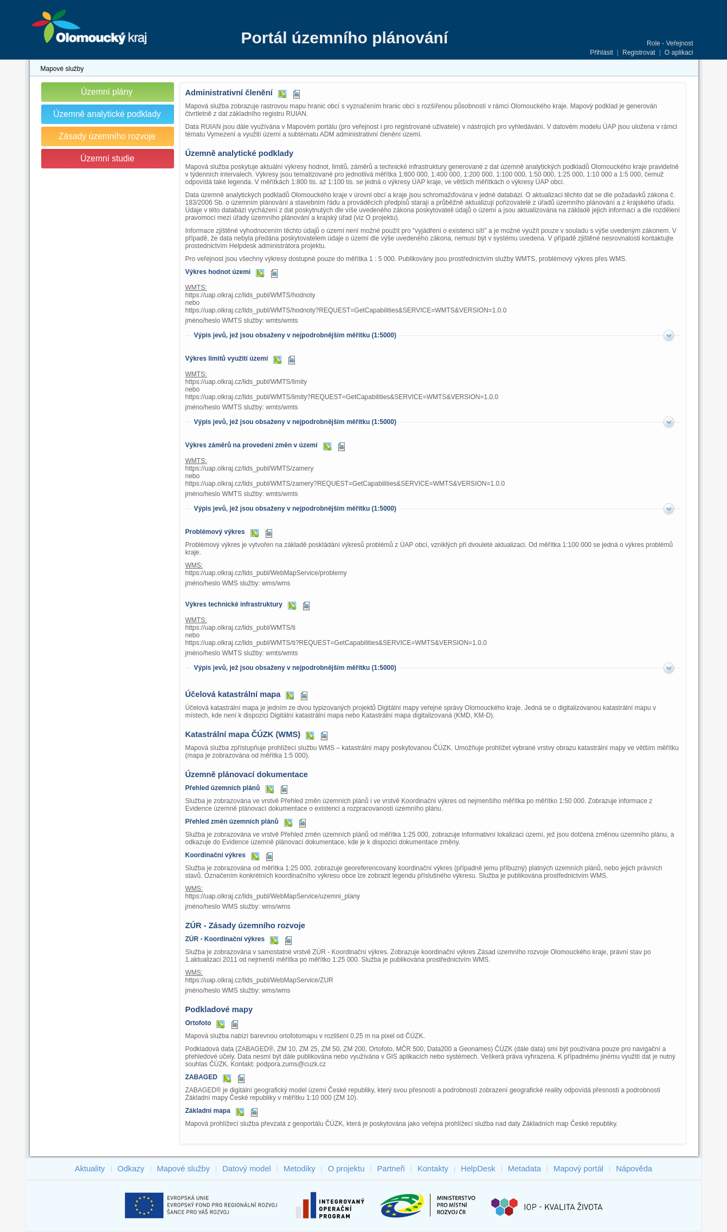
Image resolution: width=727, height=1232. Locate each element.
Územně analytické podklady (107, 114)
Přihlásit (601, 52)
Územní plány (106, 91)
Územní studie (107, 158)
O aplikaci (679, 52)
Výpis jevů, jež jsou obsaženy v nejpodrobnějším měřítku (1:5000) (295, 335)
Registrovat (638, 52)
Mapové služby (62, 69)
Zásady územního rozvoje (107, 136)
